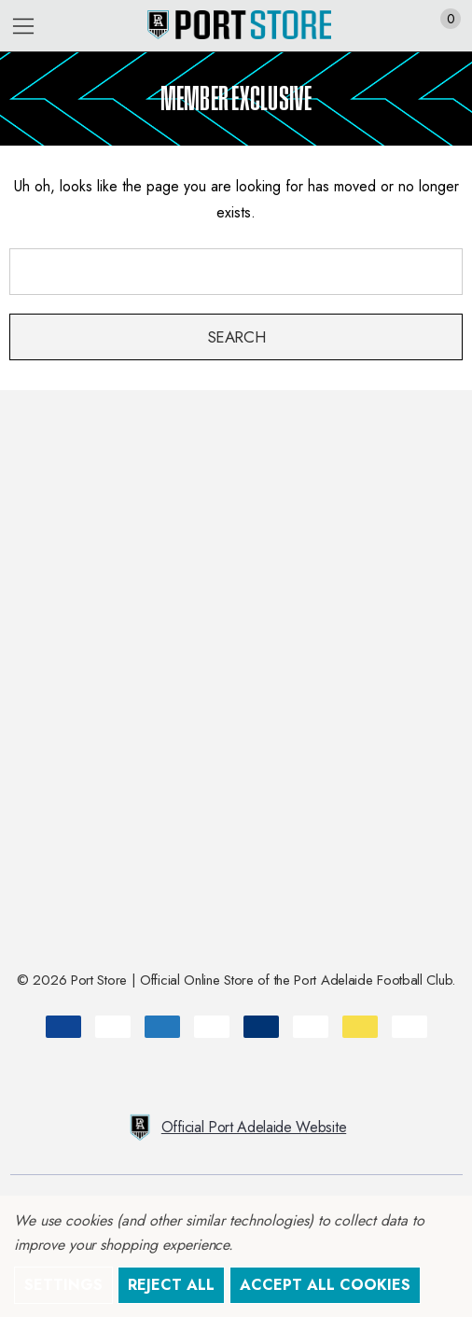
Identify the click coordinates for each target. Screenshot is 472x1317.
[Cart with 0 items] (440, 26)
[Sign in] (405, 26)
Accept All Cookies (325, 1285)
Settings (63, 1285)
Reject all (171, 1285)
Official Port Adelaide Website (236, 1128)
